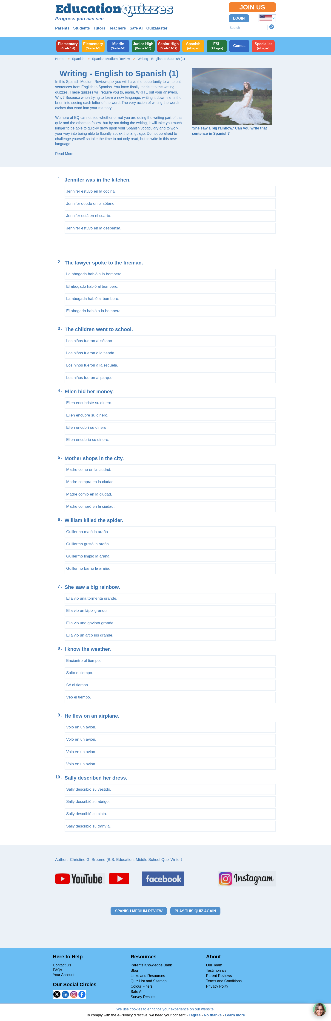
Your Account (63, 975)
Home (59, 59)
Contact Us (62, 965)
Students (81, 28)
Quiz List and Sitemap (149, 981)
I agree (195, 1015)
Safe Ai (136, 28)
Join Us (252, 7)
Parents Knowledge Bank (151, 965)
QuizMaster (157, 28)
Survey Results (143, 997)
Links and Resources (148, 976)
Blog (134, 970)
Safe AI (137, 992)
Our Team (214, 965)
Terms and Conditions (224, 981)
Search (271, 26)
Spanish (78, 59)
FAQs (57, 970)
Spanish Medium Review (111, 59)
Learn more (235, 1015)
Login (239, 18)
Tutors (100, 28)
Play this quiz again (195, 911)
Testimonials (216, 970)
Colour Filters (141, 986)
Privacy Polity (217, 986)
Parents (62, 28)
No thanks (213, 1015)
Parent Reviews (219, 976)
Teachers (117, 28)
